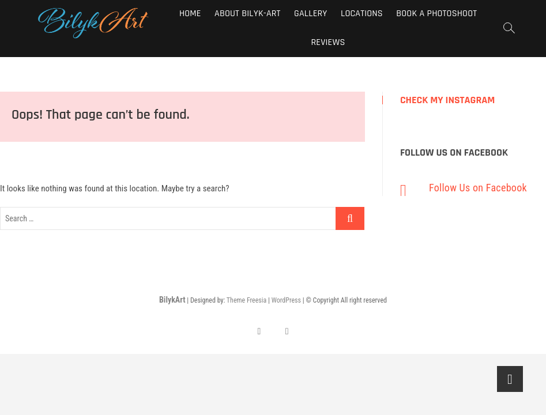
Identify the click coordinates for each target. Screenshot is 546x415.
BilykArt (172, 299)
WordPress (286, 300)
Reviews (328, 42)
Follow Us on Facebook (454, 152)
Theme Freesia (246, 300)
